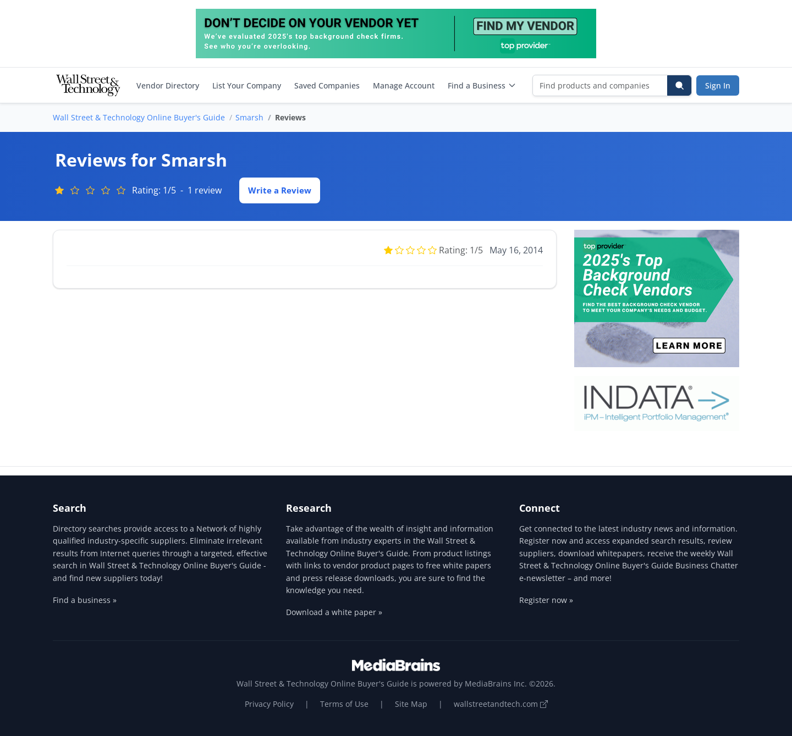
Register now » (546, 600)
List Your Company (246, 85)
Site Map (411, 704)
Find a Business (482, 85)
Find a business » (85, 600)
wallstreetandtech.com (501, 704)
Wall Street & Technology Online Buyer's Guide (139, 117)
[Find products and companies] (600, 85)
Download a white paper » (334, 612)
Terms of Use (344, 704)
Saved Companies (327, 85)
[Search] (679, 85)
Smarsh (249, 117)
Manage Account (404, 85)
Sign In (717, 85)
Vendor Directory (167, 85)
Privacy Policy (269, 704)
